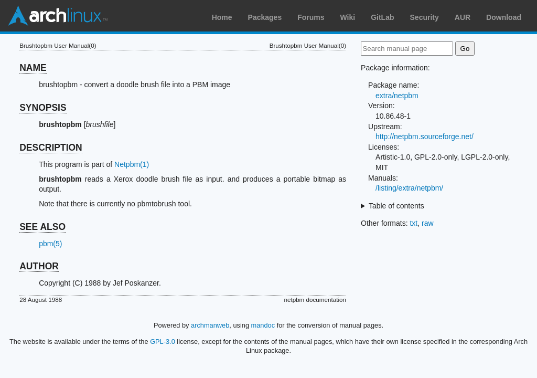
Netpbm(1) (131, 164)
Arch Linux (58, 15)
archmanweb (210, 325)
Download (503, 17)
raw (428, 223)
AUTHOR (39, 266)
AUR (462, 17)
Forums (310, 17)
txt (413, 223)
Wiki (348, 17)
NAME (33, 67)
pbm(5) (50, 243)
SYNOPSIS (42, 107)
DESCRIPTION (50, 147)
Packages (265, 17)
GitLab (382, 17)
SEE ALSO (42, 227)
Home (222, 17)
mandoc (263, 325)
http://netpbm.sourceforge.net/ (424, 136)
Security (424, 17)
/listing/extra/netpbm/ (409, 188)
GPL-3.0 (162, 341)
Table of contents (396, 206)
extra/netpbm (396, 95)
